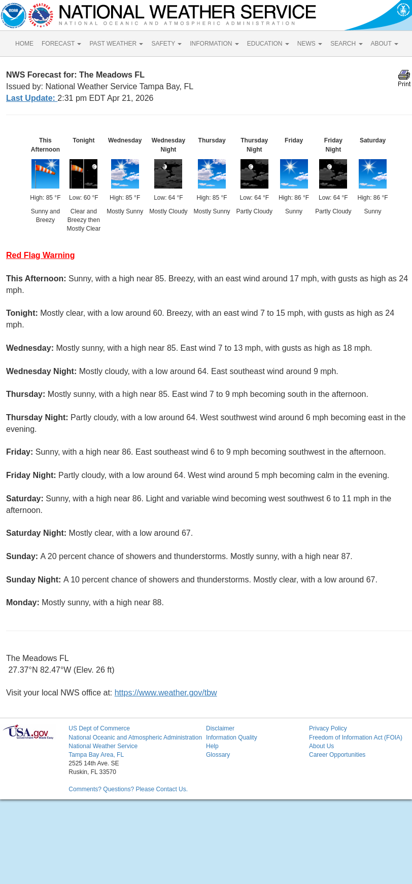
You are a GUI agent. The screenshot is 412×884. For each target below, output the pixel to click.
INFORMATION (214, 43)
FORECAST (61, 43)
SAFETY (166, 43)
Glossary (218, 754)
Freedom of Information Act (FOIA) (355, 737)
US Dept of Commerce (99, 728)
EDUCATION (268, 43)
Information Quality (231, 737)
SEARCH (346, 43)
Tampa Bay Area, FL (96, 754)
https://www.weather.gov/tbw (166, 692)
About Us (321, 746)
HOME (24, 43)
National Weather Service (103, 746)
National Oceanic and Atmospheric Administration (135, 737)
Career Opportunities (337, 754)
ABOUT (384, 43)
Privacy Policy (328, 728)
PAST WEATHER (116, 43)
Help (212, 746)
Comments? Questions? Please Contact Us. (128, 789)
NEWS (309, 43)
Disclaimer (220, 728)
